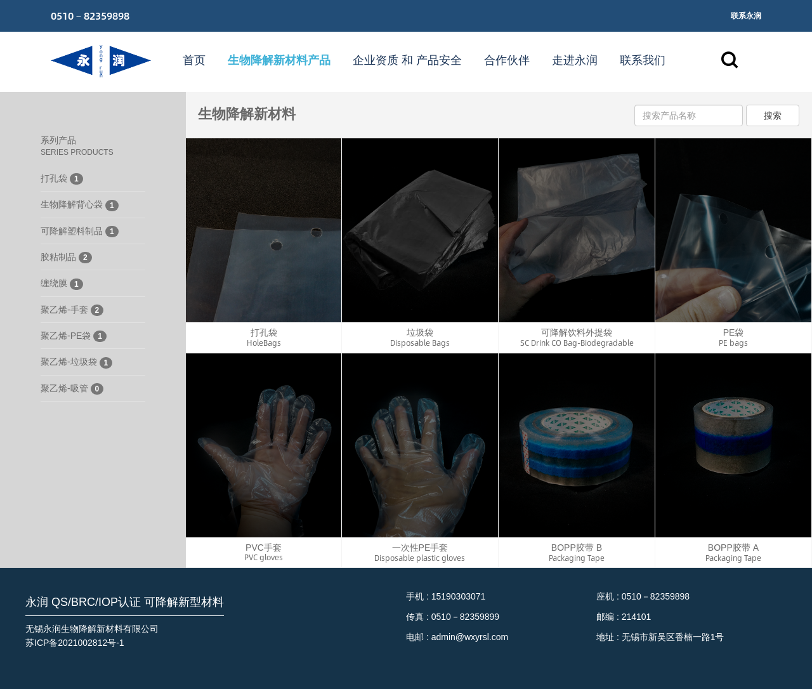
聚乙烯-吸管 (72, 389)
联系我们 (642, 60)
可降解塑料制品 (80, 231)
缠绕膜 (62, 283)
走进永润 (575, 60)
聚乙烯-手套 (72, 310)
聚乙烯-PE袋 (74, 336)
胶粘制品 (66, 257)
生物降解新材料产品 (279, 60)
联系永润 (746, 15)
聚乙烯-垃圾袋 (76, 362)
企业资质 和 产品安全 (407, 60)
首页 (194, 60)
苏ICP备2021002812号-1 (74, 643)
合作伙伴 (507, 60)
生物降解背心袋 (80, 205)
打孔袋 (62, 179)
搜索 (773, 115)
